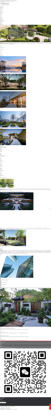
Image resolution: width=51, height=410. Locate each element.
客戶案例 (1, 22)
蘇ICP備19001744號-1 (7, 406)
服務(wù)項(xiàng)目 (2, 21)
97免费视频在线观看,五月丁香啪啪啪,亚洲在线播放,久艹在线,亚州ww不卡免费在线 (8, 0)
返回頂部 (8, 407)
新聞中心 (1, 23)
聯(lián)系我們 (1, 2)
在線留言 (4, 2)
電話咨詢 (5, 407)
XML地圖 (10, 406)
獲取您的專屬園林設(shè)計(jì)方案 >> (4, 177)
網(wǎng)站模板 (13, 406)
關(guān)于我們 (1, 20)
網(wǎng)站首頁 (1, 19)
